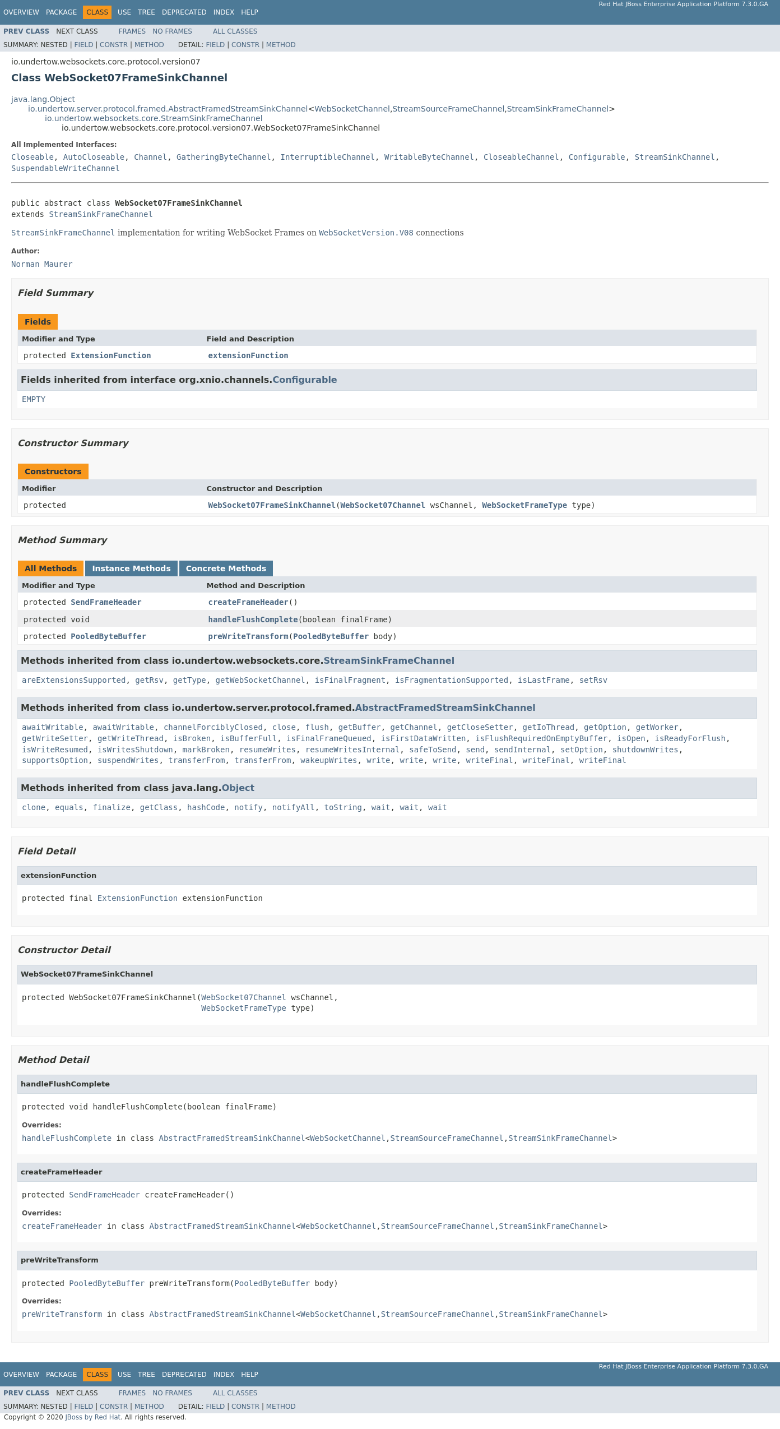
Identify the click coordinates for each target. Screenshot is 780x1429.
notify (248, 807)
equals (69, 807)
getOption (605, 727)
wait (381, 807)
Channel (150, 156)
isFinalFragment (350, 680)
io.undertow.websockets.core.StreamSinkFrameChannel (154, 118)
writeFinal (489, 760)
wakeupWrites (328, 760)
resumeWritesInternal (352, 749)
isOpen (631, 738)
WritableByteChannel (429, 156)
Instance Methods (131, 568)
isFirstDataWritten (423, 738)
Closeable (32, 156)
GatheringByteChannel (224, 156)
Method (149, 45)
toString (343, 807)
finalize (111, 807)
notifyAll (293, 807)
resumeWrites (267, 749)
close (284, 727)
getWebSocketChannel (260, 680)
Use (124, 12)
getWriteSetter (55, 738)
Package (61, 12)
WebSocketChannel (352, 108)
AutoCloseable (94, 156)
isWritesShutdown (135, 749)
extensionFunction (248, 355)
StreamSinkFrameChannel (558, 108)
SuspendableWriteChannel (65, 168)
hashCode (206, 807)
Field (83, 45)
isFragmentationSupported (451, 680)
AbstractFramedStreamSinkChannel (445, 707)
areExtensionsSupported (74, 680)
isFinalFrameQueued (329, 738)
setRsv (593, 680)
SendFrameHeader (106, 602)
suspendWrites (128, 760)
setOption (581, 749)
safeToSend (432, 749)
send (475, 749)
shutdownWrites (645, 749)
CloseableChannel (521, 156)
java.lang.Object (43, 99)
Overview (21, 12)
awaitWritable (52, 727)
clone (33, 807)
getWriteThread (130, 738)
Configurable (597, 156)
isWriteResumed (55, 749)
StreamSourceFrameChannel (448, 108)
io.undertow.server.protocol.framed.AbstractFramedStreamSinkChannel (168, 108)
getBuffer (359, 727)
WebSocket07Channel (383, 505)
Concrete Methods (226, 568)
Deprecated (184, 12)
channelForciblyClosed (213, 727)
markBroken (206, 749)
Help (249, 12)
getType (189, 680)
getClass (159, 807)
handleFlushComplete (253, 619)
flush (317, 727)
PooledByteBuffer (108, 636)
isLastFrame (544, 680)
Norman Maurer (42, 264)
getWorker (657, 727)
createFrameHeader (248, 602)
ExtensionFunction (111, 355)
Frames (132, 31)
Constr (114, 45)
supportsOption (55, 760)
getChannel (414, 727)
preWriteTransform (248, 636)
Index (224, 12)
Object (238, 788)
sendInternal (522, 749)
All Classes (235, 31)
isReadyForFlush (690, 738)
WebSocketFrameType (524, 505)
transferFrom (196, 760)
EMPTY (33, 399)
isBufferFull (248, 738)
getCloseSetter (480, 727)
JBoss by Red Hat (92, 1417)
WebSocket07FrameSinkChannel (272, 505)
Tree (146, 12)
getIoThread (549, 727)
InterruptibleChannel (327, 156)
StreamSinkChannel (675, 156)
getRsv (149, 680)
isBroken (192, 738)
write (378, 760)
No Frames (172, 31)
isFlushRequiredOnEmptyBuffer (541, 738)
